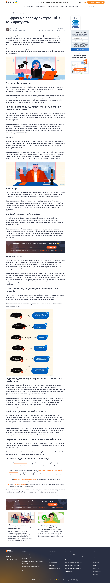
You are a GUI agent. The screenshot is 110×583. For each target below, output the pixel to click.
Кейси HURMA (63, 6)
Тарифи (51, 554)
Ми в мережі (52, 565)
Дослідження (96, 562)
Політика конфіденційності (71, 559)
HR (24, 6)
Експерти (95, 559)
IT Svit (60, 579)
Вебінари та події (53, 562)
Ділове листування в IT (20, 463)
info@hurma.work (11, 559)
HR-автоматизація (26, 554)
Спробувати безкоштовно (96, 2)
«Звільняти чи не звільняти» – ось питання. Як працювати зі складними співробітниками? (21, 527)
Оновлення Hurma (97, 571)
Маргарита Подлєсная (16, 29)
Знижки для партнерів (54, 568)
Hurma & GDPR (68, 571)
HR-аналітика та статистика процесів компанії (33, 570)
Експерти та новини (53, 6)
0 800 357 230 (10, 556)
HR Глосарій (95, 574)
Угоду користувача (58, 250)
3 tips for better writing (19, 484)
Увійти (84, 2)
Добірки (94, 565)
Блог (7, 13)
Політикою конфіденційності (43, 250)
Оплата (51, 557)
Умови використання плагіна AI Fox (73, 562)
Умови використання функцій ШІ (73, 568)
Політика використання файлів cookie (74, 557)
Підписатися (51, 247)
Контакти (51, 559)
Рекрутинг (30, 6)
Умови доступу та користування (72, 565)
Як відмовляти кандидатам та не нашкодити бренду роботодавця (49, 526)
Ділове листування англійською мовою (25, 479)
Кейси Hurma (96, 568)
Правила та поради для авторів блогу (74, 554)
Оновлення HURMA (73, 6)
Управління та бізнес (40, 6)
